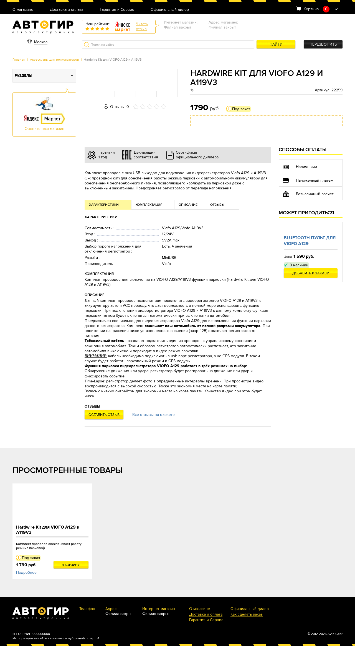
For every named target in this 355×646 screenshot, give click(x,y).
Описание (188, 205)
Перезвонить (323, 44)
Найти (276, 44)
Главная (18, 59)
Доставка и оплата (66, 10)
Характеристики (104, 205)
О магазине (22, 10)
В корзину (71, 565)
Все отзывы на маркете (153, 414)
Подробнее (26, 572)
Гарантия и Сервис (117, 10)
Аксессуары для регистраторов (54, 59)
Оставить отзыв (104, 415)
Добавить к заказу (310, 273)
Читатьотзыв (142, 26)
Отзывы (217, 205)
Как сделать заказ (246, 614)
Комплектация (149, 205)
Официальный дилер (170, 10)
